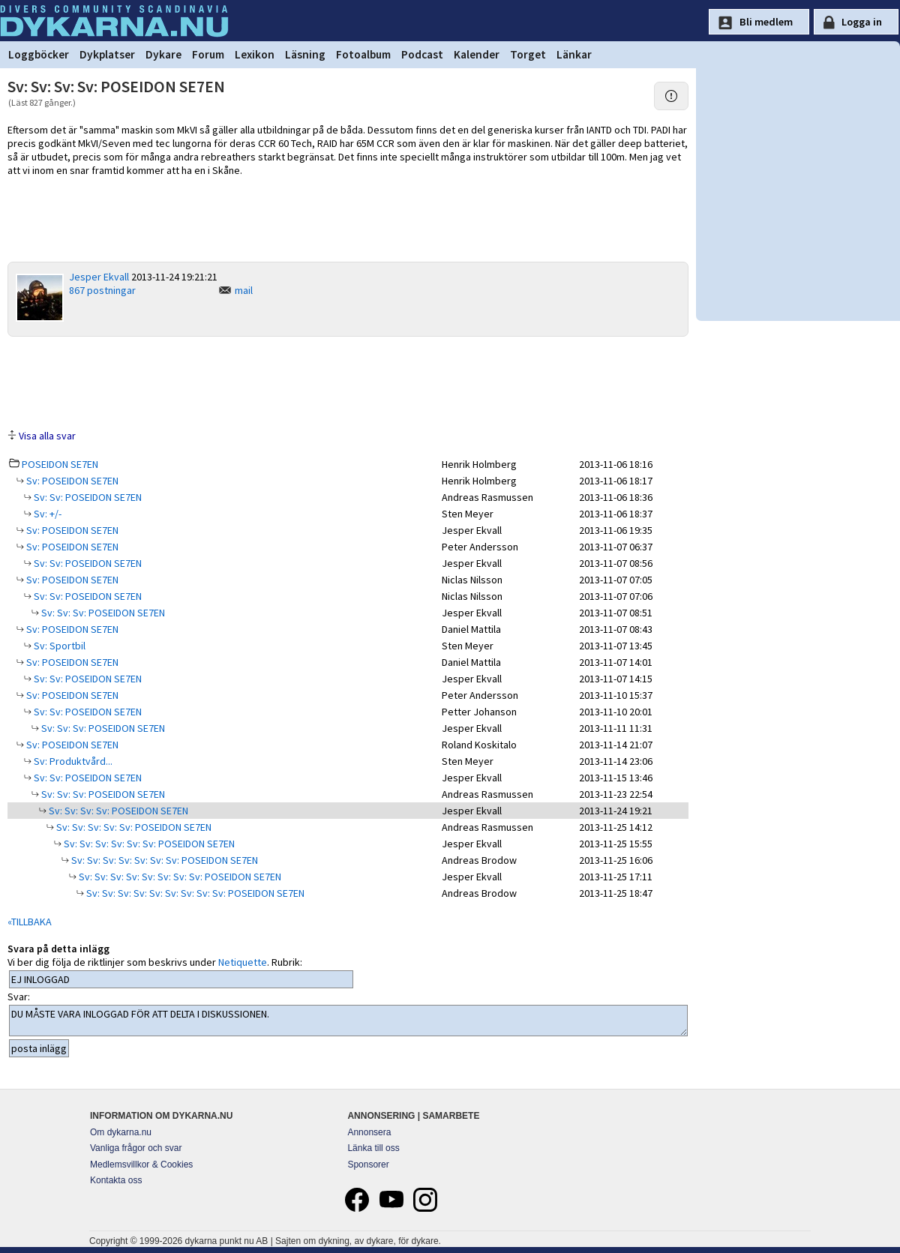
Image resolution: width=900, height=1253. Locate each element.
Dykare (164, 54)
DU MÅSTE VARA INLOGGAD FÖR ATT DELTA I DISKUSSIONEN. (348, 1020)
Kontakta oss (116, 1180)
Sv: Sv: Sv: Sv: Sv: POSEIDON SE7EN (133, 827)
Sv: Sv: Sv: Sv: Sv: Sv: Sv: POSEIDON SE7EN (163, 860)
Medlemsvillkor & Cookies (141, 1164)
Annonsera (369, 1132)
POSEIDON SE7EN (60, 464)
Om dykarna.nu (121, 1132)
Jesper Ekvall (99, 276)
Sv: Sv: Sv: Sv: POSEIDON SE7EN (117, 810)
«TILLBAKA (30, 921)
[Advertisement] (348, 381)
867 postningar (102, 290)
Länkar (574, 54)
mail (244, 290)
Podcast (422, 54)
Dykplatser (107, 54)
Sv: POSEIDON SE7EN (71, 480)
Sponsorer (367, 1164)
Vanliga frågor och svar (136, 1148)
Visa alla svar (47, 435)
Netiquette (242, 962)
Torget (528, 54)
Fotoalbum (363, 54)
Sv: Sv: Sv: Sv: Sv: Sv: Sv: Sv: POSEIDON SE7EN (178, 876)
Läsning (305, 54)
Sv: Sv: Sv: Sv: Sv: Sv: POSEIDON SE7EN (148, 843)
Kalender (477, 54)
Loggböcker (38, 54)
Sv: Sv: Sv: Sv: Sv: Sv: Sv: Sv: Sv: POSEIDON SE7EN (194, 893)
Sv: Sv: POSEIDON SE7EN (87, 497)
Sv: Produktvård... (72, 761)
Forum (208, 54)
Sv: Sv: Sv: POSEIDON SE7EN (102, 612)
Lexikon (254, 54)
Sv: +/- (47, 513)
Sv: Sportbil (59, 645)
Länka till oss (373, 1148)
